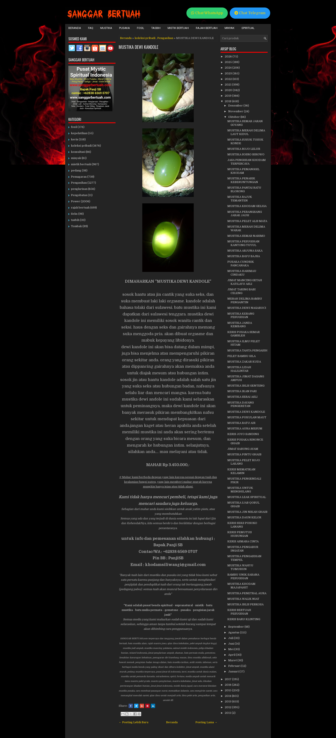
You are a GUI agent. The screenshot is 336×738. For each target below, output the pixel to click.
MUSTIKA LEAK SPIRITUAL (246, 497)
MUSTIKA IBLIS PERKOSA (245, 604)
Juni (231, 643)
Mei (231, 649)
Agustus (234, 632)
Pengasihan (165, 38)
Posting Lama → (206, 722)
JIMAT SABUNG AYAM (242, 448)
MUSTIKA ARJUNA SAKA (244, 250)
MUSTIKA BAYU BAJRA (243, 256)
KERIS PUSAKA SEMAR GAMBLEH (243, 333)
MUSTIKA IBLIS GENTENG (245, 385)
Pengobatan (79, 195)
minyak (76, 158)
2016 (228, 684)
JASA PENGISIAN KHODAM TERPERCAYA (246, 161)
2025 (228, 62)
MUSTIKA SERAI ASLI (242, 396)
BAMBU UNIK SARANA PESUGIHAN (243, 576)
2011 (228, 712)
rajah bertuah (80, 207)
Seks (74, 213)
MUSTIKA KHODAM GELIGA (247, 206)
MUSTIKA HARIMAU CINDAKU (241, 272)
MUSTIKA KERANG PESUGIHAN (240, 315)
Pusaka (124, 28)
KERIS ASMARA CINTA (243, 541)
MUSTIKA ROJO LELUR (243, 148)
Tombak (76, 226)
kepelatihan (79, 133)
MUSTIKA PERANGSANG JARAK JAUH (244, 213)
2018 (228, 101)
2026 (228, 56)
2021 (228, 84)
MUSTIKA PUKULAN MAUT (246, 417)
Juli (231, 638)
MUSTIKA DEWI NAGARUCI (246, 307)
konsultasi (78, 151)
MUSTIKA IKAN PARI (242, 391)
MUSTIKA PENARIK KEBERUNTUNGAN (242, 180)
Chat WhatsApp (207, 13)
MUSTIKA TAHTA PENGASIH (247, 350)
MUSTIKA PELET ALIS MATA (247, 221)
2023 (228, 73)
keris (74, 139)
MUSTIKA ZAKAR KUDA (244, 361)
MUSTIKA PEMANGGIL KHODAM (243, 171)
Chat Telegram (250, 13)
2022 (228, 79)
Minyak (229, 28)
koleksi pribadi (145, 38)
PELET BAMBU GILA (241, 356)
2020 (229, 90)
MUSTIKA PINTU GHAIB (244, 454)
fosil (74, 127)
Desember (235, 105)
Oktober (234, 116)
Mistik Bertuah (178, 28)
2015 (228, 690)
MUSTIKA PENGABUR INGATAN (242, 548)
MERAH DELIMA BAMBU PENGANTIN (244, 300)
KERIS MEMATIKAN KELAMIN (241, 471)
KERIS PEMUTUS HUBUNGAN (239, 534)
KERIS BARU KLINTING (243, 619)
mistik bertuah (81, 164)
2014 (228, 696)
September (236, 626)
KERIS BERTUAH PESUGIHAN (239, 611)
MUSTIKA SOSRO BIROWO (245, 154)
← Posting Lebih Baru (133, 722)
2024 (228, 67)
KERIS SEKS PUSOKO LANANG (242, 524)
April (232, 654)
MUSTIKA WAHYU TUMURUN (240, 567)
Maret (232, 660)
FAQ (90, 28)
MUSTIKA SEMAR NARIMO (246, 235)
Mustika (106, 28)
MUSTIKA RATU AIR (241, 422)
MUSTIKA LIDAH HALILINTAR (239, 369)
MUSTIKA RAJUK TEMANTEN (239, 198)
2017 (228, 679)
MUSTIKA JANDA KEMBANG (239, 324)
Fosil (140, 28)
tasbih (75, 220)
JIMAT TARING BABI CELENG (241, 291)
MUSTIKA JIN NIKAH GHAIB (247, 511)
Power (75, 201)
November (236, 111)
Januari (233, 671)
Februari (234, 666)
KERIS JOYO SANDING (243, 434)
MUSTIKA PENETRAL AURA (246, 593)
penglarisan (79, 188)
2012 (228, 707)
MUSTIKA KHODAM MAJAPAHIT (241, 585)
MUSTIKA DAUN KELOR (244, 517)
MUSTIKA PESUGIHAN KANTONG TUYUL (243, 243)
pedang (76, 170)
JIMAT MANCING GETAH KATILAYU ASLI (244, 282)
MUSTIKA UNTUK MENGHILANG (240, 489)
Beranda (74, 28)
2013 (228, 701)
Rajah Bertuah (207, 28)
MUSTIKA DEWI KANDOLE (138, 47)
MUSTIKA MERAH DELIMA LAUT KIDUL (246, 132)
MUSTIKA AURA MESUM (244, 428)
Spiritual (248, 28)
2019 (228, 95)
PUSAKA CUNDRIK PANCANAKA (240, 263)
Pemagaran (79, 176)
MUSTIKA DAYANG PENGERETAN (240, 404)
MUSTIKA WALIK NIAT (243, 598)
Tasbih (155, 28)
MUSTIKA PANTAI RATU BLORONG (244, 189)
